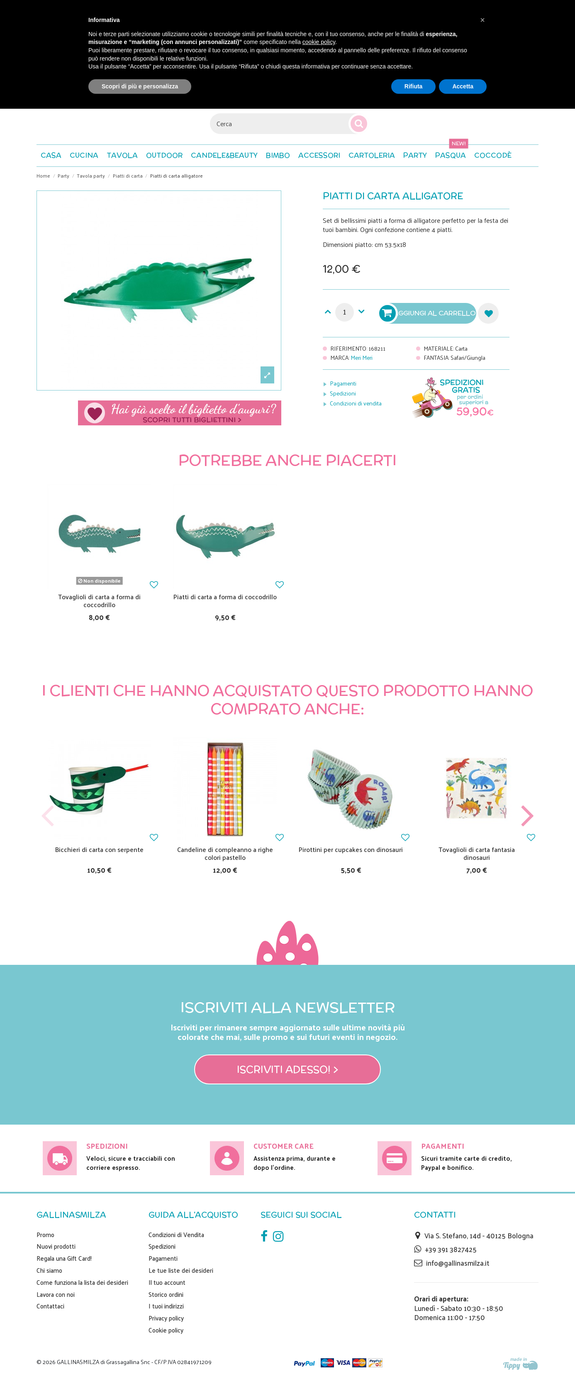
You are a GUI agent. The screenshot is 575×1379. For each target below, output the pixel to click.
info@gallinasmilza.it (457, 1263)
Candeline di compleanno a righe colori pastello (225, 853)
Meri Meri (362, 357)
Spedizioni (343, 393)
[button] (493, 155)
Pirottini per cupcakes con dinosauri (351, 849)
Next (527, 816)
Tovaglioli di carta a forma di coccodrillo (99, 600)
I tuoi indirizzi (166, 1306)
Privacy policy (166, 1318)
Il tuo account (167, 1282)
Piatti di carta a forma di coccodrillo (225, 597)
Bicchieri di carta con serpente (99, 849)
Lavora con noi (56, 1294)
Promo (45, 1234)
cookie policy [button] (318, 42)
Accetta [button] (462, 86)
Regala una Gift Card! (64, 1258)
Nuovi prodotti (56, 1246)
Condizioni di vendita (356, 403)
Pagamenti (343, 383)
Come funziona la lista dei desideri (82, 1282)
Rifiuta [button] (413, 86)
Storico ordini (166, 1294)
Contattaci (50, 1306)
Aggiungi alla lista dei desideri (488, 313)
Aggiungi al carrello (428, 313)
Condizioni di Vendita (176, 1234)
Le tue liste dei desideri (181, 1270)
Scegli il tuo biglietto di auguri (179, 412)
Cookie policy (166, 1330)
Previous (48, 816)
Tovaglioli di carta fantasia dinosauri (477, 853)
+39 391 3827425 (451, 1249)
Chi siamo (49, 1270)
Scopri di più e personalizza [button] (140, 86)
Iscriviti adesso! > (288, 1069)
